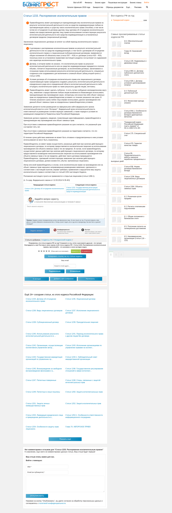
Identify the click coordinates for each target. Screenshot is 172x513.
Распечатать (90, 279)
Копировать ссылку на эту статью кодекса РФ (65, 256)
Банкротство (98, 7)
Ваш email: (65, 260)
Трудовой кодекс (120, 26)
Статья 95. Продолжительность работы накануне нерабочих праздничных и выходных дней (128, 157)
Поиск (145, 7)
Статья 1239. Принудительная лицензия (81, 322)
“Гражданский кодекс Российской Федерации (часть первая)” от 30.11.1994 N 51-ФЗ (133, 125)
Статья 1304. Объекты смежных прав (133, 187)
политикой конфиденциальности (52, 503)
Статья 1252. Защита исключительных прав (83, 403)
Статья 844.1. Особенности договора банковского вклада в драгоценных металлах (135, 114)
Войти (145, 2)
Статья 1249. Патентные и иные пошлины (43, 392)
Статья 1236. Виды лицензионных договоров (44, 311)
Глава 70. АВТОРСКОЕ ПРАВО (78, 427)
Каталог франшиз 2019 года (78, 7)
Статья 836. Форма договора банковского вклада (133, 168)
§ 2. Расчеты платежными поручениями (134, 207)
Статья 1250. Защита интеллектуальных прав (84, 392)
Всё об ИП (77, 3)
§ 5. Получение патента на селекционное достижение (135, 227)
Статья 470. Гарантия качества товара (133, 144)
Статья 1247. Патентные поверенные (41, 380)
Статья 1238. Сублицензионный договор (42, 322)
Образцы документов (114, 7)
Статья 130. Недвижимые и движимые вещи (135, 62)
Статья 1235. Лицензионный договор (80, 299)
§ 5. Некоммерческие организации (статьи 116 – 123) (135, 238)
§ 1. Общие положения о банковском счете (134, 217)
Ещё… (129, 7)
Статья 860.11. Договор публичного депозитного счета (134, 73)
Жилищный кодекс (120, 23)
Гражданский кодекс (121, 20)
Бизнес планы (135, 3)
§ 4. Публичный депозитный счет (131, 92)
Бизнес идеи (100, 3)
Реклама (137, 7)
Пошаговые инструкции (117, 3)
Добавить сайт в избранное (63, 279)
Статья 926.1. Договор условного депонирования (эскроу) (134, 83)
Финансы (88, 3)
